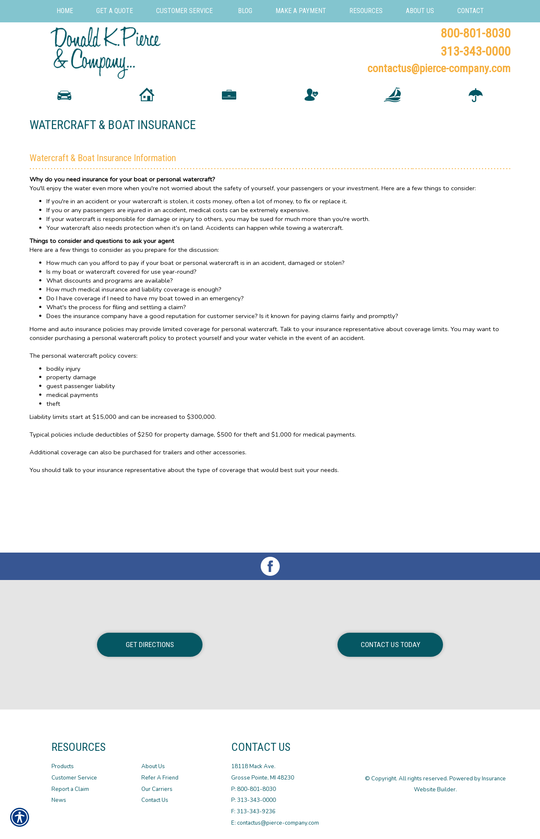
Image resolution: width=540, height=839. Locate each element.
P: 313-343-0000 (253, 800)
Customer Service (74, 778)
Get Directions (150, 644)
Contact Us (154, 800)
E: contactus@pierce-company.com (275, 822)
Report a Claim (70, 789)
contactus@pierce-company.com (438, 68)
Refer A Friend (159, 778)
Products (62, 766)
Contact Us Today (390, 644)
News (58, 800)
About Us (153, 766)
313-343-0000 (475, 51)
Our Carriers (157, 789)
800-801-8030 (475, 33)
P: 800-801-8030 (253, 789)
